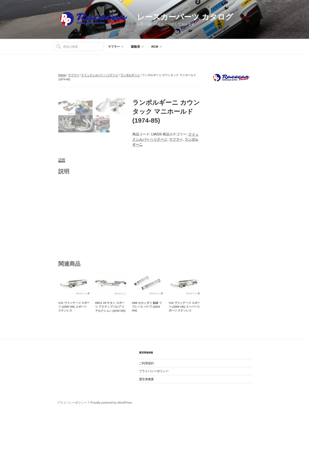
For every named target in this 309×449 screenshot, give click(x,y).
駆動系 (137, 46)
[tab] (61, 196)
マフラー (116, 46)
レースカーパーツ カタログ (185, 17)
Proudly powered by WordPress (111, 439)
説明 (61, 196)
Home (62, 75)
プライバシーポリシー (154, 407)
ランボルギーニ (130, 75)
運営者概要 (146, 415)
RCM (156, 46)
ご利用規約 (146, 399)
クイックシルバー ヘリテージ (99, 75)
